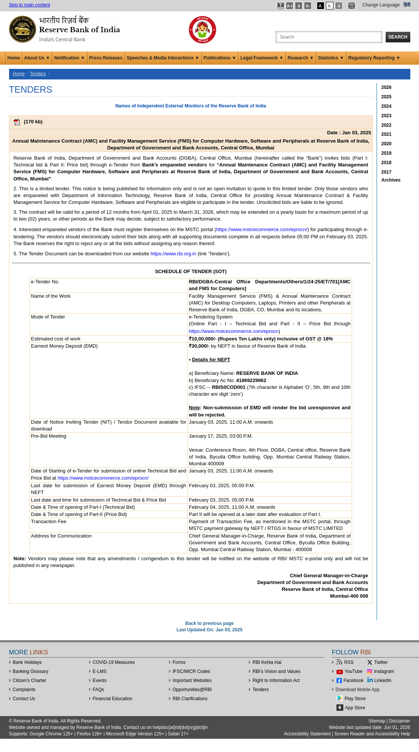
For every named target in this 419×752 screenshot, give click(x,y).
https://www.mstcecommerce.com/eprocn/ (261, 229)
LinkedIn (382, 680)
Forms (179, 662)
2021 (387, 134)
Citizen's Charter (29, 680)
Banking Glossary (30, 671)
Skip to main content (29, 5)
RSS (349, 662)
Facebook (354, 680)
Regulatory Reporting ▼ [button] (374, 58)
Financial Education (112, 698)
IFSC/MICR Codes (191, 671)
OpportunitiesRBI (192, 689)
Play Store (355, 698)
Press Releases (106, 58)
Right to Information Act (276, 680)
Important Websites (192, 680)
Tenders (38, 73)
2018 (387, 162)
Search (398, 37)
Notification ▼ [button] (69, 58)
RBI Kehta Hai (266, 662)
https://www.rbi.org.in (173, 253)
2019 (387, 153)
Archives (391, 180)
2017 (387, 172)
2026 (387, 87)
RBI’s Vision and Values (276, 671)
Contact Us (24, 698)
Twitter (381, 662)
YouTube (354, 671)
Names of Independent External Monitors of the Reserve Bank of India (190, 106)
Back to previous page (209, 623)
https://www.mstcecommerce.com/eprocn (234, 331)
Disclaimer (399, 721)
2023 (387, 115)
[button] (281, 5)
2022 (387, 125)
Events (100, 680)
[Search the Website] (329, 37)
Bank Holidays (27, 662)
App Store (355, 707)
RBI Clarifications (190, 698)
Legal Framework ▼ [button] (261, 58)
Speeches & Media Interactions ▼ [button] (163, 58)
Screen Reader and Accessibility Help (371, 733)
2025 (387, 96)
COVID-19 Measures (114, 662)
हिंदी (406, 5)
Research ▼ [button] (301, 58)
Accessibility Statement (307, 733)
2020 (387, 143)
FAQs (98, 689)
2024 (387, 106)
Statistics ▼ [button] (331, 58)
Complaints (24, 689)
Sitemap (377, 721)
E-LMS (100, 671)
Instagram (384, 671)
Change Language (381, 5)
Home (14, 58)
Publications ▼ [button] (220, 58)
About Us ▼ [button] (37, 58)
